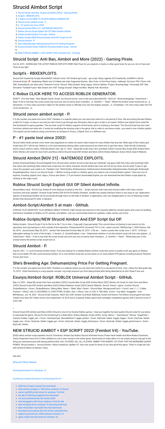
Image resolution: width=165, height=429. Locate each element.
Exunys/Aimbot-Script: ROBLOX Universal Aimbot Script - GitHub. (47, 47)
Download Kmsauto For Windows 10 (29, 370)
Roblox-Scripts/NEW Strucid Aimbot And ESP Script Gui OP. (45, 37)
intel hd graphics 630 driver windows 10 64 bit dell (41, 401)
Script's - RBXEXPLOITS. (29, 16)
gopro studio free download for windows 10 (38, 417)
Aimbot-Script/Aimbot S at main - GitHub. (37, 34)
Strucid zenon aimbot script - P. (32, 22)
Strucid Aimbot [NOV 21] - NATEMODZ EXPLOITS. (40, 28)
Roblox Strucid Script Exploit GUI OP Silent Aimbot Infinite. (44, 31)
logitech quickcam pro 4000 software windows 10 (41, 414)
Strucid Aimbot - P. (26, 40)
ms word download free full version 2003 (36, 398)
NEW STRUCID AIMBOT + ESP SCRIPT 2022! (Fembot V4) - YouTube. (49, 53)
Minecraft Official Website (24, 362)
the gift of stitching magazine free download (38, 395)
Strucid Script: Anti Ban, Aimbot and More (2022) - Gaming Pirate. (48, 13)
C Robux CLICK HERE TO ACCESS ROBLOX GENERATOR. (44, 19)
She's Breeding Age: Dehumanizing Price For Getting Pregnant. (46, 44)
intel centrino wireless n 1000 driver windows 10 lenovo (43, 389)
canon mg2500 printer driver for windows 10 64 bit (41, 392)
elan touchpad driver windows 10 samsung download (42, 404)
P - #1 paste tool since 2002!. (31, 25)
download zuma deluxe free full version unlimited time (43, 411)
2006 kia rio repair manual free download (37, 386)
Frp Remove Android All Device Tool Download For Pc (37, 378)
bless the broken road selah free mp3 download (40, 407)
